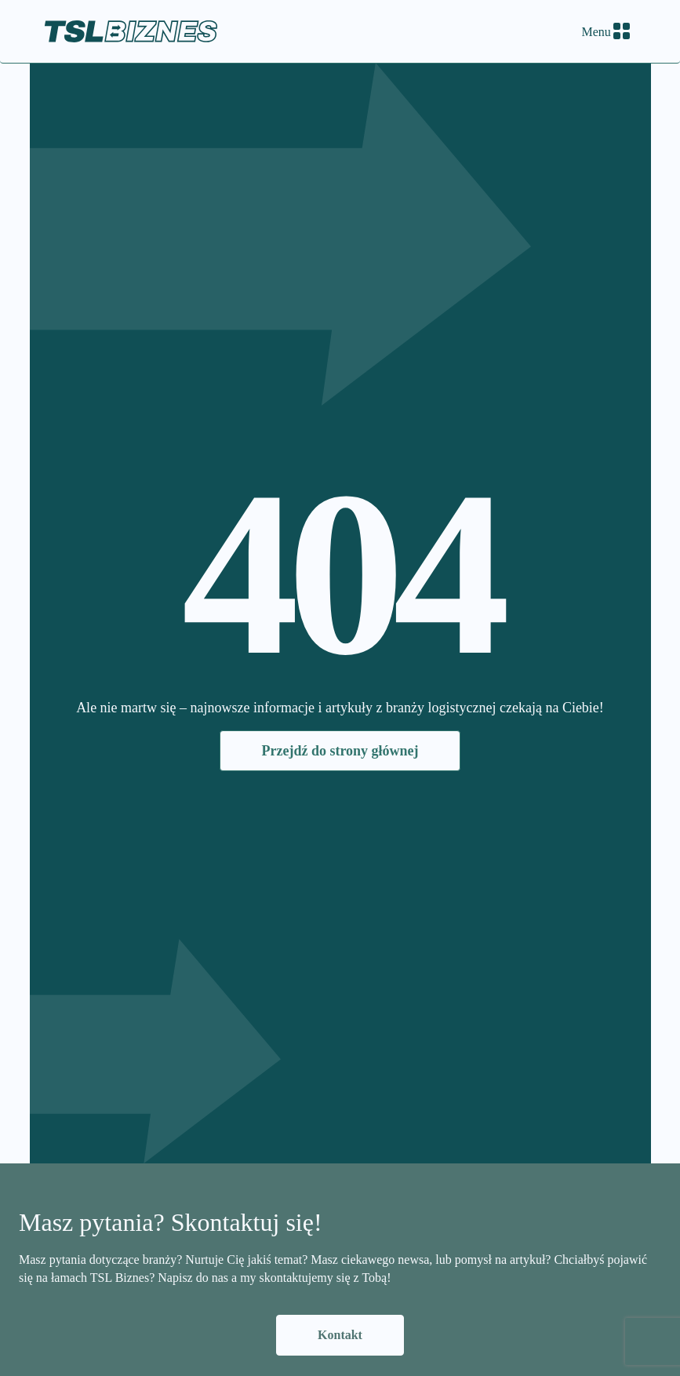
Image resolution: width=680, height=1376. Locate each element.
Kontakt (340, 1334)
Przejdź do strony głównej (339, 751)
